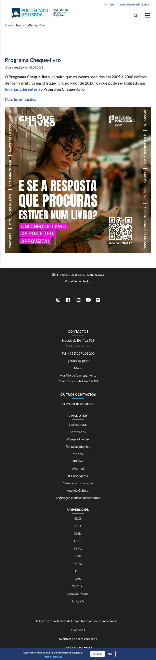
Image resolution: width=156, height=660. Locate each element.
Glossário (77, 630)
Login (145, 4)
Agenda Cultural (78, 490)
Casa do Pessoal (78, 594)
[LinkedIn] (78, 300)
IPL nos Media (78, 476)
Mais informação (53, 656)
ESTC (78, 548)
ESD (78, 526)
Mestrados (78, 432)
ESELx (78, 533)
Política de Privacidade (78, 647)
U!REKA (78, 601)
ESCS (78, 518)
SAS (78, 578)
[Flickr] (98, 300)
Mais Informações (20, 99)
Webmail (78, 468)
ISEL (78, 571)
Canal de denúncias (78, 281)
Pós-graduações (78, 439)
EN (112, 4)
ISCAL (78, 563)
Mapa (78, 368)
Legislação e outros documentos (78, 498)
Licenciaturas (78, 424)
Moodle (78, 454)
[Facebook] (68, 300)
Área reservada (130, 4)
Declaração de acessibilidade (77, 638)
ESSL (78, 556)
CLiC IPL (78, 586)
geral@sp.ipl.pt (78, 361)
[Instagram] (58, 300)
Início (8, 25)
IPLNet (78, 461)
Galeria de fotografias (78, 483)
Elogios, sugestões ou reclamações (80, 275)
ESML (78, 541)
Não (110, 653)
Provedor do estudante (78, 403)
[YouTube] (88, 300)
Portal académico (78, 446)
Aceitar (97, 653)
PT (106, 4)
